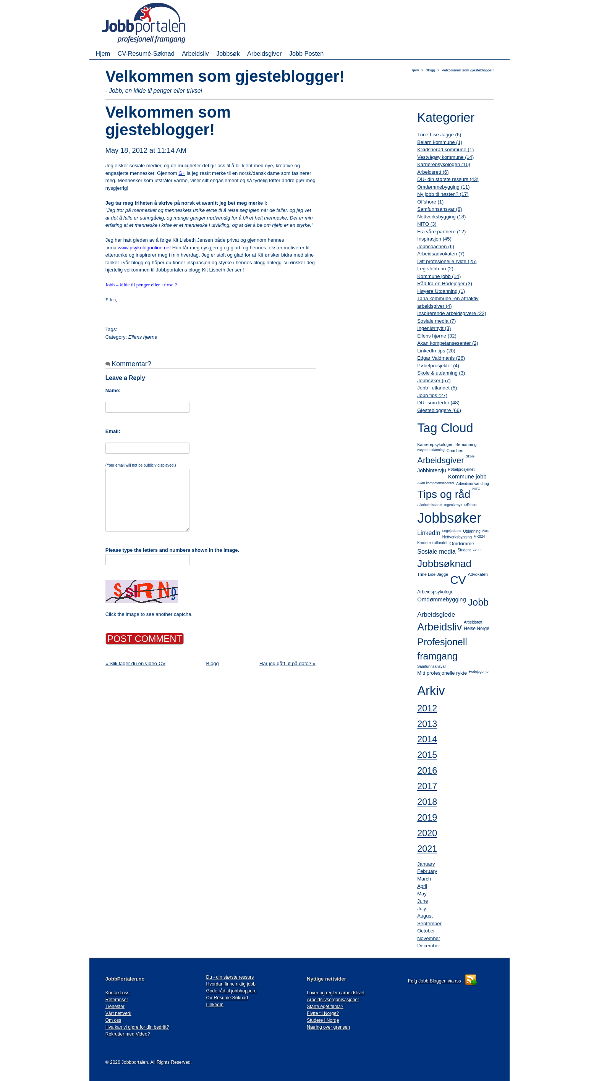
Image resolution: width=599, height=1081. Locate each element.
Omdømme (461, 543)
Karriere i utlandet (432, 543)
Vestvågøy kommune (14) (445, 157)
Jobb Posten (306, 53)
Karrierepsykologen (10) (443, 164)
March (424, 879)
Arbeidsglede (436, 614)
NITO (476, 489)
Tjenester (115, 1006)
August (424, 916)
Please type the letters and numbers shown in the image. (172, 550)
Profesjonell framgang (442, 649)
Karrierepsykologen (435, 444)
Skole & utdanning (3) (441, 373)
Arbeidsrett (473, 622)
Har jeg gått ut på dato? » (287, 663)
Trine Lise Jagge (432, 574)
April (422, 886)
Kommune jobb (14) (439, 276)
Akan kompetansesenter (435, 483)
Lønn (477, 549)
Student (464, 550)
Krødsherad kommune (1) (445, 149)
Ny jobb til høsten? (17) (442, 194)
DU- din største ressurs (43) (447, 179)
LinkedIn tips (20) (436, 351)
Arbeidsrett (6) (432, 172)
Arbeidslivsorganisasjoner (333, 999)
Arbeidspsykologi (434, 592)
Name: (113, 390)
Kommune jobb (467, 476)
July (421, 908)
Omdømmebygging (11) (443, 187)
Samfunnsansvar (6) (439, 209)
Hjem (103, 53)
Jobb (478, 602)
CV (458, 580)
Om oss (113, 1020)
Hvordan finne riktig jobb (231, 984)
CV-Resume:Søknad (227, 997)
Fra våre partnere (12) (441, 231)
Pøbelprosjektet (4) (438, 365)
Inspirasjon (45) (434, 239)
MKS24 (479, 536)
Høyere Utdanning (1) (441, 291)
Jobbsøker (449, 518)
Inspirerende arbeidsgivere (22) (451, 313)
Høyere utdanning (431, 450)
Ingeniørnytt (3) (434, 328)
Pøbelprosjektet (461, 469)
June (422, 901)
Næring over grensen (328, 1027)
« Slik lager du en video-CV (135, 663)
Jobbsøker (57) (433, 380)
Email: (112, 431)
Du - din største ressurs (230, 977)
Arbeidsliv (195, 53)
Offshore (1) (430, 202)
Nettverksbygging (457, 537)
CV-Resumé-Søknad (146, 53)
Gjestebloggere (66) (439, 410)
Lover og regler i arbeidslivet (335, 992)
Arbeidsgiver (264, 53)
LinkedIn (428, 533)
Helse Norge (476, 628)
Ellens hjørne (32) (437, 336)
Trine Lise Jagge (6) (439, 134)
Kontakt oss (117, 992)
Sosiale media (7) (436, 321)
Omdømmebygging (441, 599)
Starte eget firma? (325, 1006)
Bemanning (466, 444)
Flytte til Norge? (323, 1013)
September (429, 923)
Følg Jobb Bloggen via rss (434, 981)
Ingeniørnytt (453, 505)
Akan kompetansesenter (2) (447, 343)
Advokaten (478, 574)
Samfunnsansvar (431, 666)
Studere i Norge (323, 1020)
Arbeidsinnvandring (472, 484)
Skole (470, 456)
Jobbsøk (228, 53)
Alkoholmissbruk (429, 505)
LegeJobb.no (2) (435, 268)
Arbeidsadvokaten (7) (441, 254)
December (428, 946)
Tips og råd (443, 494)
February (427, 871)
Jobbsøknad (444, 563)
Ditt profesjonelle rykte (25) (446, 261)
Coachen (455, 450)
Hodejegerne (479, 672)
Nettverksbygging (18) (441, 217)
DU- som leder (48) (438, 403)
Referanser (116, 999)
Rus (485, 531)
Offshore (470, 505)
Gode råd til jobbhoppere (231, 991)
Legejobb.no (451, 531)
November (428, 938)
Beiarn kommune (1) (439, 142)
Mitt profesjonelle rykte (442, 673)
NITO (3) (426, 224)
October (426, 931)
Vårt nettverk (118, 1013)
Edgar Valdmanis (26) (441, 358)
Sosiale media (436, 551)
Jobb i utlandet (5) (437, 388)
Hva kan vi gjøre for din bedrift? (137, 1027)
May (422, 894)
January (426, 864)
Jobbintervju (431, 470)
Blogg (430, 70)
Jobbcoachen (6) (435, 246)
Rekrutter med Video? (127, 1034)
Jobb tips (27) (432, 395)
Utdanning (472, 531)
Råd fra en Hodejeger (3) (444, 283)
